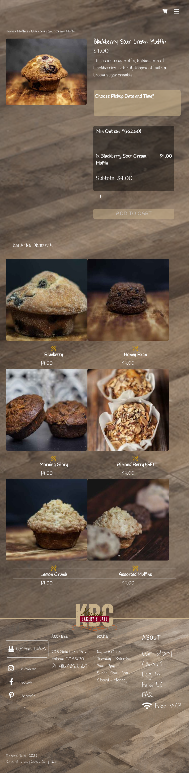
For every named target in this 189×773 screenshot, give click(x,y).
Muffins (22, 31)
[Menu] (176, 11)
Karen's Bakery (18, 756)
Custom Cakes (27, 649)
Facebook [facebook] (19, 682)
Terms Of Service (17, 762)
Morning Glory (53, 465)
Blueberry (53, 355)
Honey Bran (135, 355)
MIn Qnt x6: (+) (118, 131)
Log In (151, 674)
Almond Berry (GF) (135, 465)
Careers (152, 664)
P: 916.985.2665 (69, 666)
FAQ (147, 695)
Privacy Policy (40, 762)
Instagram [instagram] (21, 668)
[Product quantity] (102, 196)
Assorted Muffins (135, 574)
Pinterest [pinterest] (20, 695)
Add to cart (134, 214)
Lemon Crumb (53, 574)
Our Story (157, 653)
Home (10, 31)
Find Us (152, 684)
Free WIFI (162, 705)
